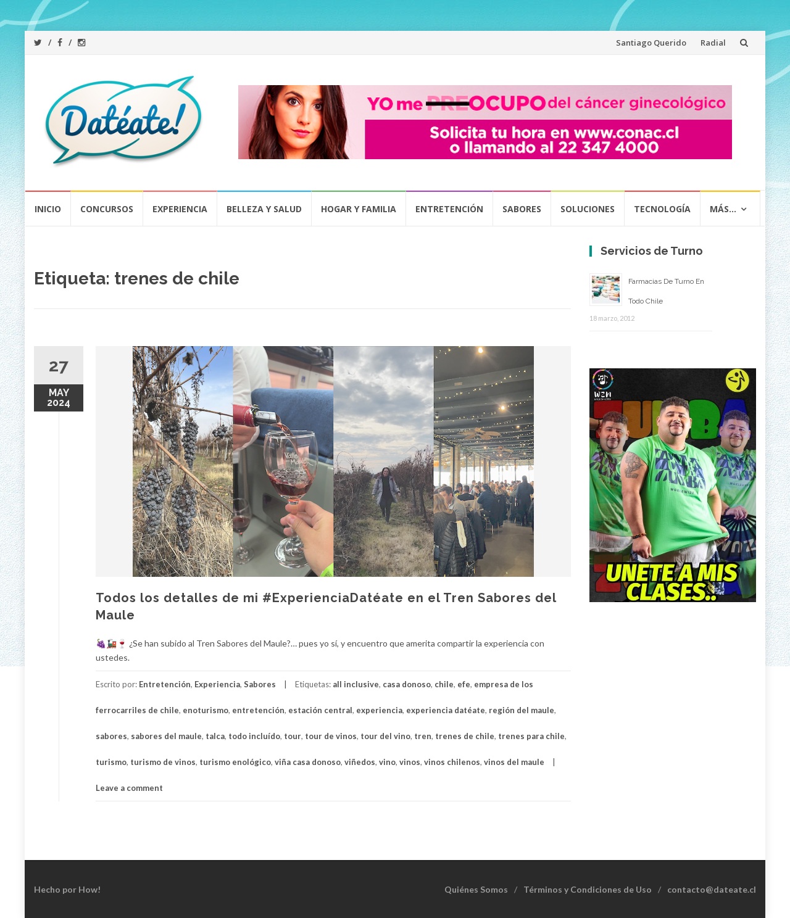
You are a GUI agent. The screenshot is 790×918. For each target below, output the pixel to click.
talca (215, 736)
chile (444, 684)
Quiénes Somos (476, 889)
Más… (723, 209)
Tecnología (662, 209)
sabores (111, 736)
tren (422, 736)
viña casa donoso (308, 762)
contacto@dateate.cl (711, 889)
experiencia (379, 710)
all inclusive (356, 684)
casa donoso (407, 684)
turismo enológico (235, 762)
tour (292, 736)
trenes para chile (531, 736)
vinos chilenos (452, 762)
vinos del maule (514, 762)
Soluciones (587, 209)
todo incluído (254, 736)
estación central (320, 710)
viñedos (359, 762)
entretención (258, 710)
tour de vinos (331, 736)
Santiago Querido (651, 42)
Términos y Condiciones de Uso (587, 889)
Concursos (106, 209)
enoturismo (205, 710)
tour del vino (385, 736)
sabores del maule (166, 736)
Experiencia (179, 209)
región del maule (521, 710)
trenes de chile (464, 736)
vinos (409, 762)
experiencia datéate (445, 710)
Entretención (449, 209)
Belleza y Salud (264, 209)
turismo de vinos (163, 762)
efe (463, 684)
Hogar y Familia (358, 209)
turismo (111, 762)
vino (387, 762)
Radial (713, 42)
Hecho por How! (67, 889)
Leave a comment (129, 788)
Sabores (521, 209)
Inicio (48, 209)
